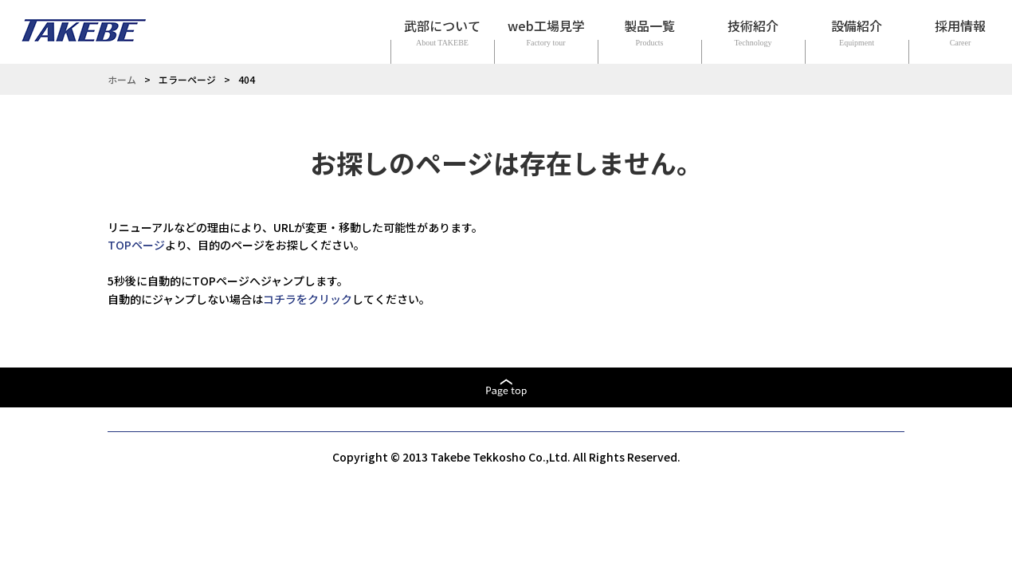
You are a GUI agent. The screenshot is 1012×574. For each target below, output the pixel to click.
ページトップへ (506, 387)
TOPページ (136, 245)
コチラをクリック (307, 299)
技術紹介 (753, 25)
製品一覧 (649, 25)
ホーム (122, 79)
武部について (442, 25)
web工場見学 (546, 25)
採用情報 (960, 25)
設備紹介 (856, 25)
